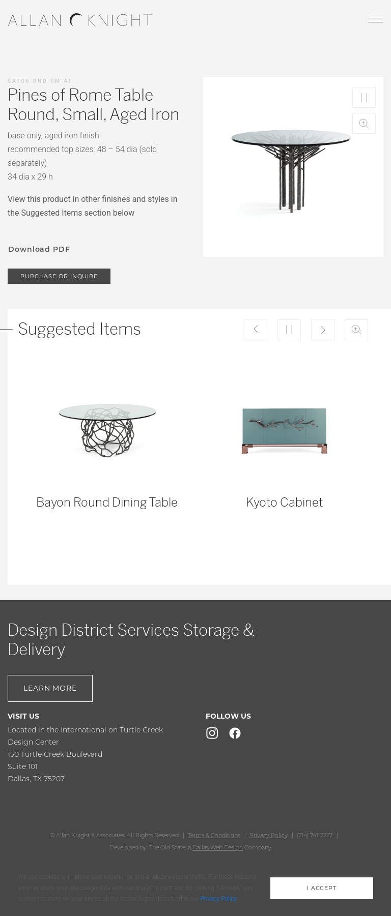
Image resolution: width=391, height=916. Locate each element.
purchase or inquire (59, 276)
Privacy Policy (268, 835)
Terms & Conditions (214, 835)
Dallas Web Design (217, 847)
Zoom (364, 123)
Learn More (50, 688)
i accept (322, 888)
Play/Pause (364, 97)
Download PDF (39, 249)
